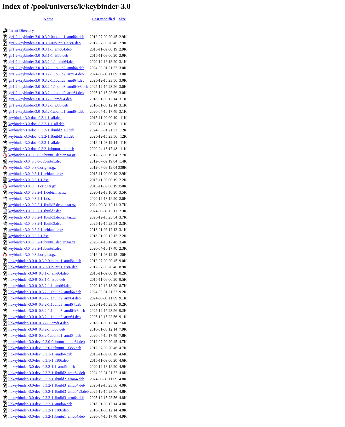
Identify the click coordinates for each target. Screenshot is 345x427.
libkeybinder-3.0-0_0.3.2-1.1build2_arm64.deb (44, 298)
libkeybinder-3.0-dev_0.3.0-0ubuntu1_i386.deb (44, 348)
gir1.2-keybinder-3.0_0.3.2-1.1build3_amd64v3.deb (48, 86)
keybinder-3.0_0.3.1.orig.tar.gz (32, 186)
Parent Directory (21, 30)
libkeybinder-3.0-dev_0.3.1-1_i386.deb (38, 360)
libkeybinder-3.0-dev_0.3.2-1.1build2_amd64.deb (46, 373)
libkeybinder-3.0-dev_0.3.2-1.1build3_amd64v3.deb (48, 391)
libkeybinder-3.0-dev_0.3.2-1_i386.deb (38, 410)
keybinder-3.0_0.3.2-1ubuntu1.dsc (34, 248)
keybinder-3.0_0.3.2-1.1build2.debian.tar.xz (42, 205)
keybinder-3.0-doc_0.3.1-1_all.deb (35, 118)
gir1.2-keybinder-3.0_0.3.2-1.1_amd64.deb (41, 62)
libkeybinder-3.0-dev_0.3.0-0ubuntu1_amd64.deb (46, 342)
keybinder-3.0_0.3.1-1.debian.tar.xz (35, 174)
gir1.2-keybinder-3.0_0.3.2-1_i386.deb (38, 105)
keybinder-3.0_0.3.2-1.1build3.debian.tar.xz (42, 217)
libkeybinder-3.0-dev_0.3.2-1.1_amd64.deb (41, 367)
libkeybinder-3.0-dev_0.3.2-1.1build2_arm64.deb (46, 379)
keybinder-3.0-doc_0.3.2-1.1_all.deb (36, 124)
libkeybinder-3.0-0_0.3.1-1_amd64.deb (38, 273)
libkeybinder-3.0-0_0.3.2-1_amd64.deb (38, 323)
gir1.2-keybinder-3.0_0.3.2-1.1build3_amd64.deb (46, 80)
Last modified (103, 19)
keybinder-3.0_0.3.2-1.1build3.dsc (34, 223)
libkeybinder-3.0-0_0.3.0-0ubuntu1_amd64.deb (44, 261)
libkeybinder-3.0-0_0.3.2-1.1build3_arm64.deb (44, 317)
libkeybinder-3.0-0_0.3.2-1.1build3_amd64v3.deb (46, 311)
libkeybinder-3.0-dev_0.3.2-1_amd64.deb (40, 404)
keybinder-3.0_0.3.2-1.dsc (28, 236)
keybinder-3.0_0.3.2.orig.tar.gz (32, 255)
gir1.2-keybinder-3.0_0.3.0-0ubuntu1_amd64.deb (46, 37)
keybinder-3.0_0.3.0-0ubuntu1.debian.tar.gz (42, 155)
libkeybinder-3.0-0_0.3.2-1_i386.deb (36, 329)
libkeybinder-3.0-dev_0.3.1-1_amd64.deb (40, 354)
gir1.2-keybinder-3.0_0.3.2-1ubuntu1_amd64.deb (46, 111)
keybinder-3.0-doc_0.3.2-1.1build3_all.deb (41, 136)
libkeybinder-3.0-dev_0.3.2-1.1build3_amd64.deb (46, 385)
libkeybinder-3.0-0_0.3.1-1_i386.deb (36, 279)
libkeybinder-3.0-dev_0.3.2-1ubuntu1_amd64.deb (46, 416)
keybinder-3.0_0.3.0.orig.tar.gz (32, 167)
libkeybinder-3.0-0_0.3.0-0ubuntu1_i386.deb (43, 267)
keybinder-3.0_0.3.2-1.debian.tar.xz (35, 230)
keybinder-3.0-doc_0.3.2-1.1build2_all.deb (41, 130)
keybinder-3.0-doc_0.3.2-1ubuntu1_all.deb (41, 149)
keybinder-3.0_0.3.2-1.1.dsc (30, 199)
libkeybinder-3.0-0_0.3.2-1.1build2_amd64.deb (44, 292)
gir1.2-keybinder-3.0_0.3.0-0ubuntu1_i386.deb (44, 43)
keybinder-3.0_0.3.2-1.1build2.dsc (34, 211)
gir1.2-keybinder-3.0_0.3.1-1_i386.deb (38, 55)
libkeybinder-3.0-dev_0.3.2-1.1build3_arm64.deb (46, 398)
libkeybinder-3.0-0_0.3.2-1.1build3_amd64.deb (44, 304)
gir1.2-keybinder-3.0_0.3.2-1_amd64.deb (40, 99)
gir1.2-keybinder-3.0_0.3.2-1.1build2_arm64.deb (46, 74)
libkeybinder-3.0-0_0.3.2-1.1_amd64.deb (39, 286)
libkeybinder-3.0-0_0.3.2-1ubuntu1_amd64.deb (44, 335)
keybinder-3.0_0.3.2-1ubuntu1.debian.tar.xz (42, 242)
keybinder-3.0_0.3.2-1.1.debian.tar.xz (37, 192)
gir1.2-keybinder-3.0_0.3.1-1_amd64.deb (40, 49)
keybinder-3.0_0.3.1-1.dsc (28, 180)
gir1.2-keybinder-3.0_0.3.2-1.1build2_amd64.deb (46, 68)
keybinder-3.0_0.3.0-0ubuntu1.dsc (34, 161)
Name (48, 19)
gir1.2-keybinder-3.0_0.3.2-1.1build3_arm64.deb (46, 93)
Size (122, 19)
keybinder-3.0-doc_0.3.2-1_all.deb (35, 142)
